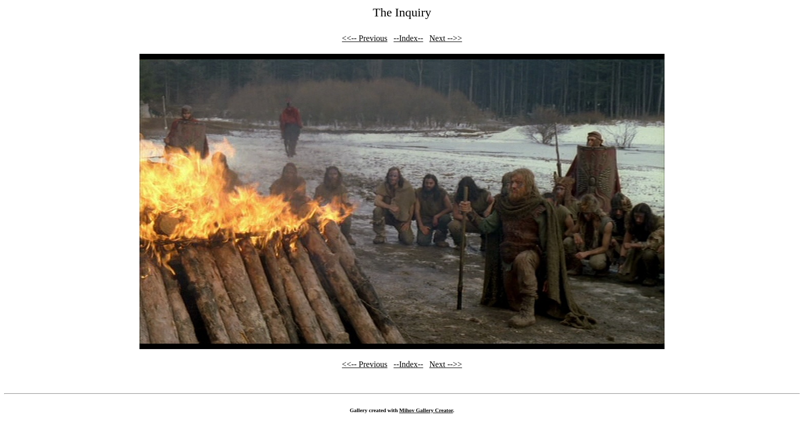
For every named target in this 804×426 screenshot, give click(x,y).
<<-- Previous (365, 38)
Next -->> (445, 38)
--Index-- (409, 38)
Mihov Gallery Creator (426, 410)
